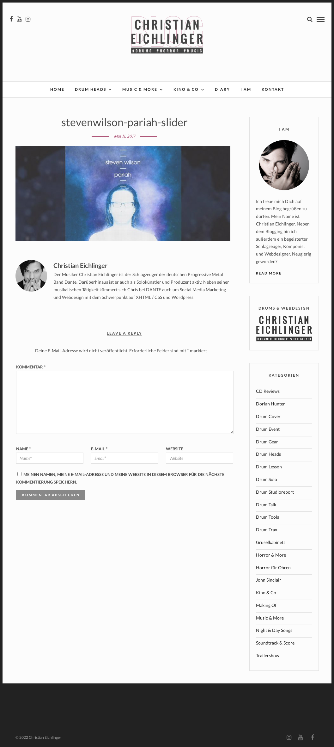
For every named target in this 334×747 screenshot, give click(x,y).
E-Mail (99, 448)
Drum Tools (267, 517)
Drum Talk (266, 504)
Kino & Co (186, 89)
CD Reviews (268, 391)
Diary (222, 89)
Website (174, 448)
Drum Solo (266, 479)
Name (23, 448)
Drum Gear (267, 441)
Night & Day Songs (274, 630)
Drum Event (268, 429)
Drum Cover (268, 416)
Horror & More (271, 555)
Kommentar (31, 366)
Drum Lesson (269, 466)
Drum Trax (266, 529)
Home (57, 89)
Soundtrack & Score (275, 642)
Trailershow (267, 655)
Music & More (139, 89)
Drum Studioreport (275, 492)
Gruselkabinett (270, 542)
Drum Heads (90, 89)
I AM (245, 89)
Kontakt (273, 89)
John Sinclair (268, 580)
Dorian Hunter (270, 403)
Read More (269, 273)
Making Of (266, 605)
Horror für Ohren (273, 567)
